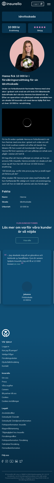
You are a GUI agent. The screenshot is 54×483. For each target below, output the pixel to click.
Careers (5, 389)
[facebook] (2, 461)
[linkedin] (16, 461)
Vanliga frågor (8, 354)
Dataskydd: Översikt (10, 417)
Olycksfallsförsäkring (10, 362)
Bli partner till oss (9, 393)
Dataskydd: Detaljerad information (16, 421)
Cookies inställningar (10, 401)
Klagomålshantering (10, 428)
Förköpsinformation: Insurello (14, 424)
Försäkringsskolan (9, 358)
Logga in (5, 346)
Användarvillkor (8, 413)
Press (4, 382)
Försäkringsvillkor (9, 436)
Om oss (5, 378)
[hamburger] (49, 4)
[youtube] (11, 461)
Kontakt (5, 366)
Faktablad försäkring (10, 444)
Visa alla (27, 240)
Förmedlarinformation (11, 448)
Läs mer (16, 264)
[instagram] (6, 461)
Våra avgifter (7, 385)
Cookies (5, 397)
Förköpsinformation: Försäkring (15, 440)
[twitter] (21, 461)
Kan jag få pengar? (10, 350)
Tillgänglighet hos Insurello (13, 432)
